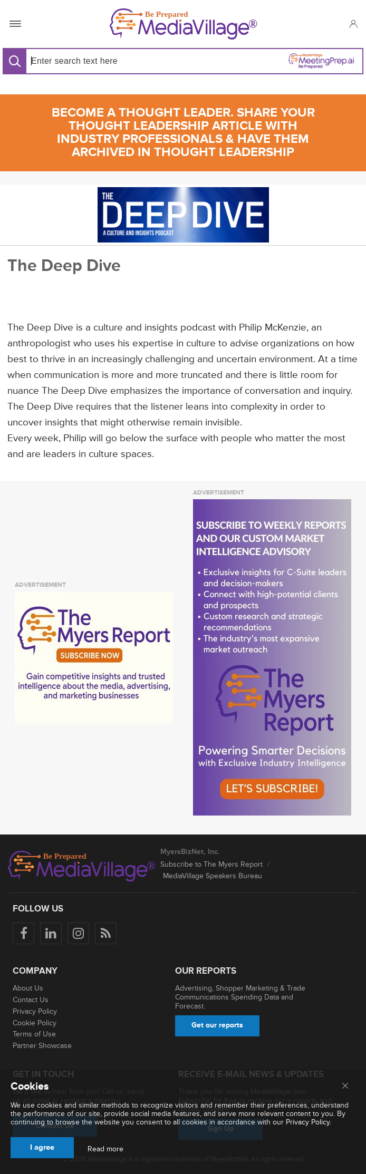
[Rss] (106, 933)
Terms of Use (34, 1034)
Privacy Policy (35, 1011)
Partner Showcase (42, 1045)
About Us (28, 988)
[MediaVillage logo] (82, 866)
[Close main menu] (345, 1086)
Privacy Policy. (308, 1122)
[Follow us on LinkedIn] (51, 933)
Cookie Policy (34, 1022)
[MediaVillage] (183, 24)
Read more (105, 1149)
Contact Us (31, 999)
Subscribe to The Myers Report (211, 864)
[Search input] (102, 61)
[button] (353, 23)
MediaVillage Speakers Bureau (212, 875)
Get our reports (217, 1025)
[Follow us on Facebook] (23, 933)
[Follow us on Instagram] (78, 933)
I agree (42, 1147)
